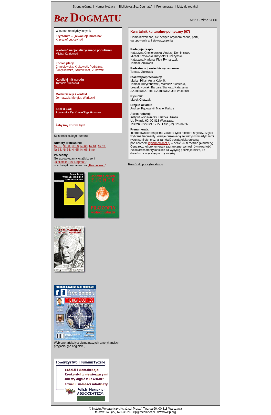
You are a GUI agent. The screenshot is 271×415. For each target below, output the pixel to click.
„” (70, 162)
